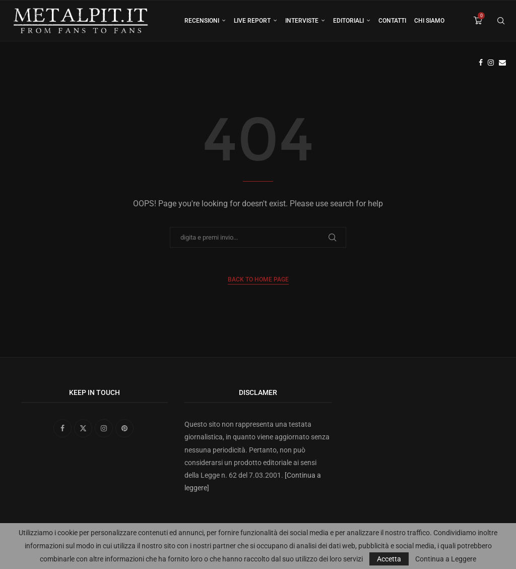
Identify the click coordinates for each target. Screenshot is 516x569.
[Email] (502, 62)
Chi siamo (429, 20)
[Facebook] (481, 62)
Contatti (392, 20)
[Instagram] (491, 62)
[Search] (501, 21)
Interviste (301, 20)
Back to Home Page (258, 279)
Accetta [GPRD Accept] (389, 559)
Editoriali (348, 20)
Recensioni (201, 20)
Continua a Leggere (445, 558)
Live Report (252, 20)
